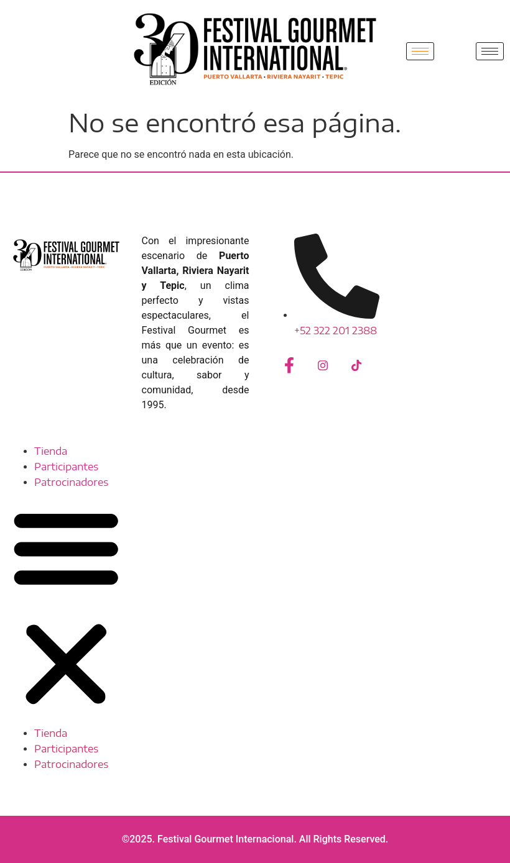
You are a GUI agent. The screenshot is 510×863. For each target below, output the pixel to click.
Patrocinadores (71, 482)
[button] (66, 608)
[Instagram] (322, 366)
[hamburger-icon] (420, 51)
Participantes (66, 466)
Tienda (50, 451)
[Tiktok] (356, 366)
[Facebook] (289, 366)
